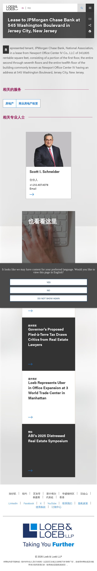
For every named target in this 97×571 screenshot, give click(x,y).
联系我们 (67, 503)
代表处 (49, 497)
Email (33, 188)
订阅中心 (56, 507)
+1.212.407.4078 (39, 185)
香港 (62, 497)
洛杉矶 (12, 493)
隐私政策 (83, 503)
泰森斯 (36, 497)
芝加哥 (36, 493)
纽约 (24, 493)
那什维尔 (51, 493)
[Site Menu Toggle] (90, 8)
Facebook (29, 503)
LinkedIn (13, 503)
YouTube (52, 503)
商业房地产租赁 (28, 103)
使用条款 (41, 507)
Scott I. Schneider (45, 171)
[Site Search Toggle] (81, 8)
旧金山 (84, 493)
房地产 (9, 103)
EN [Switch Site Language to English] (23, 8)
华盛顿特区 (68, 493)
